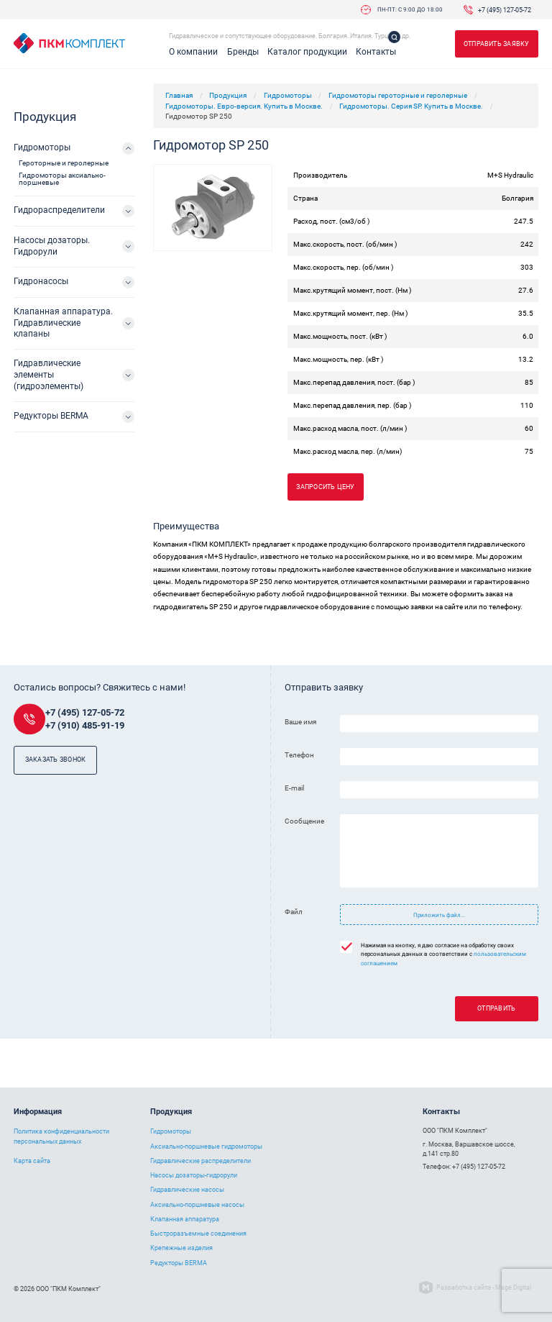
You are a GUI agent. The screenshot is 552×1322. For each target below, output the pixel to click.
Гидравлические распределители (200, 1160)
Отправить (496, 1008)
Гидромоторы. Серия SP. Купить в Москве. (411, 106)
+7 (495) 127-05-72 (504, 9)
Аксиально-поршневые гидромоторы (206, 1146)
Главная (179, 95)
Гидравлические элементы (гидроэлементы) (48, 374)
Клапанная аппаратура (184, 1219)
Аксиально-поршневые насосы (197, 1204)
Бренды (243, 52)
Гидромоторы (288, 95)
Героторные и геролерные (64, 163)
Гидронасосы (41, 281)
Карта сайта (32, 1160)
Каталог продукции (307, 52)
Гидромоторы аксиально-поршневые (62, 178)
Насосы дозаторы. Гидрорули (52, 246)
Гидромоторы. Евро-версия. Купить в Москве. (244, 106)
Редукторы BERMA (51, 416)
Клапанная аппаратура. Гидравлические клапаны (63, 322)
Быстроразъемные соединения (198, 1233)
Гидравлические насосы (187, 1189)
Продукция (228, 95)
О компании (193, 52)
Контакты (376, 52)
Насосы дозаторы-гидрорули (193, 1175)
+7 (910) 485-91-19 (84, 725)
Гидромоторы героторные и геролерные (397, 95)
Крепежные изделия (181, 1248)
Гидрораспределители (59, 210)
